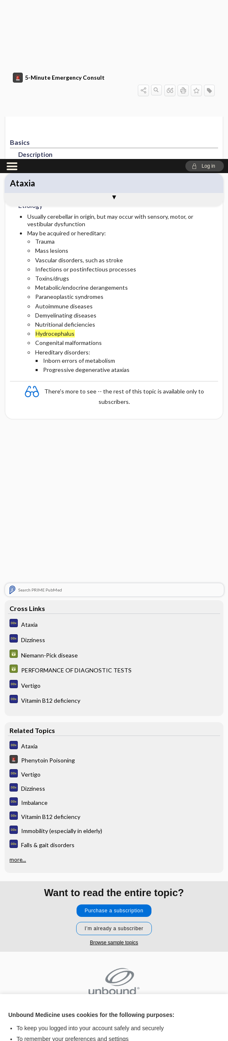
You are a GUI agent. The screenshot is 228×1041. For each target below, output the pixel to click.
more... (18, 700)
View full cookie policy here (43, 941)
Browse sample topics (114, 784)
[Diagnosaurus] (114, 465)
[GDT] (114, 495)
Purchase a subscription (114, 752)
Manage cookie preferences (114, 1014)
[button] (204, 7)
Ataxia (22, 24)
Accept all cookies (114, 966)
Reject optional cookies (114, 990)
